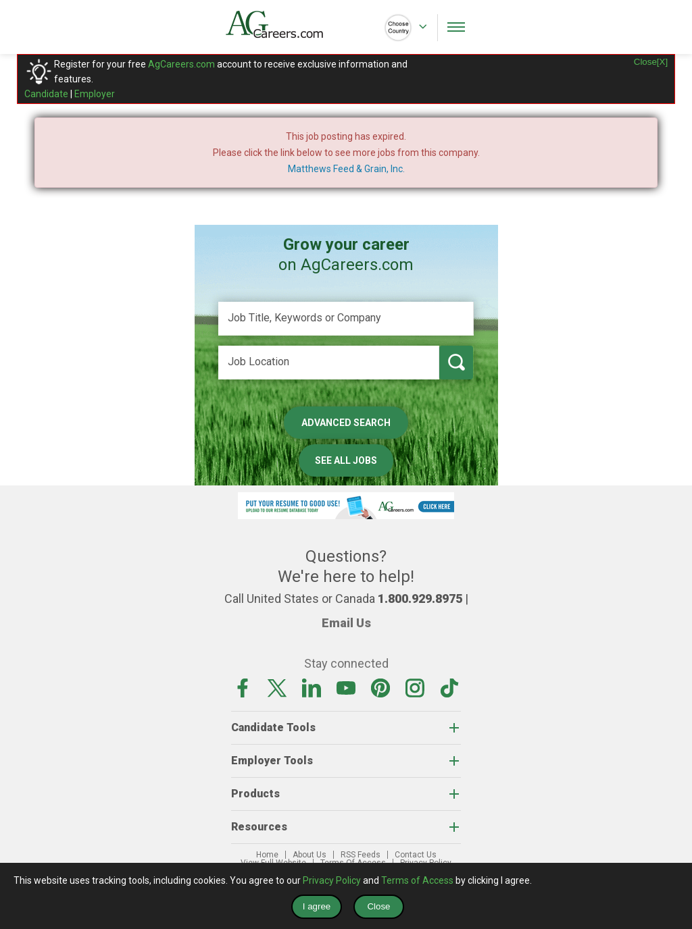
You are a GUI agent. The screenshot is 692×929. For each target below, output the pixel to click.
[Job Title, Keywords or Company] (346, 319)
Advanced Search (346, 422)
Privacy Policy (332, 880)
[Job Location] (328, 362)
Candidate (46, 93)
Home (267, 854)
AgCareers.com (181, 64)
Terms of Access (417, 880)
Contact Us (416, 854)
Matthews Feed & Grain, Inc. (346, 168)
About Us (309, 854)
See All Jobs (346, 460)
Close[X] (651, 62)
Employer (94, 93)
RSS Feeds (360, 854)
